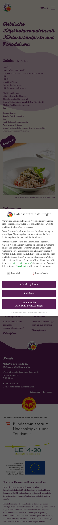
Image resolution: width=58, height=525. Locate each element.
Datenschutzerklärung (22, 259)
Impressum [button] (43, 309)
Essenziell (13, 269)
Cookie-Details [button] (16, 309)
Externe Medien (40, 269)
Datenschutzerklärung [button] (30, 309)
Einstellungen (22, 262)
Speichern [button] (29, 289)
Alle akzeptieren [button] (29, 280)
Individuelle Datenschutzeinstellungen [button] (29, 300)
